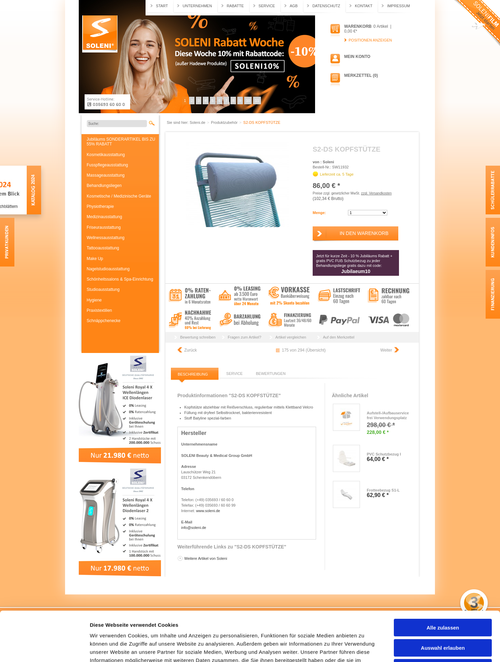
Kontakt (363, 6)
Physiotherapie (100, 206)
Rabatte (235, 6)
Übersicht (315, 350)
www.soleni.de (208, 511)
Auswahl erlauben (443, 598)
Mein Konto (357, 56)
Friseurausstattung (104, 227)
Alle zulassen (442, 578)
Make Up (95, 258)
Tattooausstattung (103, 248)
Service (267, 6)
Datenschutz (326, 6)
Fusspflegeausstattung (107, 165)
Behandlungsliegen (104, 185)
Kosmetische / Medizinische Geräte (119, 196)
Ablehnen (442, 618)
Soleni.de (99, 33)
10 (248, 100)
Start (162, 6)
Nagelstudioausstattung (108, 269)
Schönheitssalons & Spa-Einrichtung (120, 279)
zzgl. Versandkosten (376, 193)
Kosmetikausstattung (106, 154)
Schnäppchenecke (104, 320)
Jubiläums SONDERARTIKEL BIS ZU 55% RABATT (121, 141)
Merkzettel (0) (361, 75)
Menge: (319, 213)
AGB (294, 6)
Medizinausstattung (104, 216)
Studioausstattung (103, 289)
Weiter (386, 350)
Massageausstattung (106, 175)
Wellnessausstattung (106, 237)
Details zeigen (364, 648)
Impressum (398, 6)
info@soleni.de (193, 527)
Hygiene (94, 300)
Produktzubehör (225, 122)
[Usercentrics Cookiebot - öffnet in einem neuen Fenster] (44, 648)
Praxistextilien (99, 310)
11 (257, 100)
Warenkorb (358, 26)
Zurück (190, 350)
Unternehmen (197, 6)
